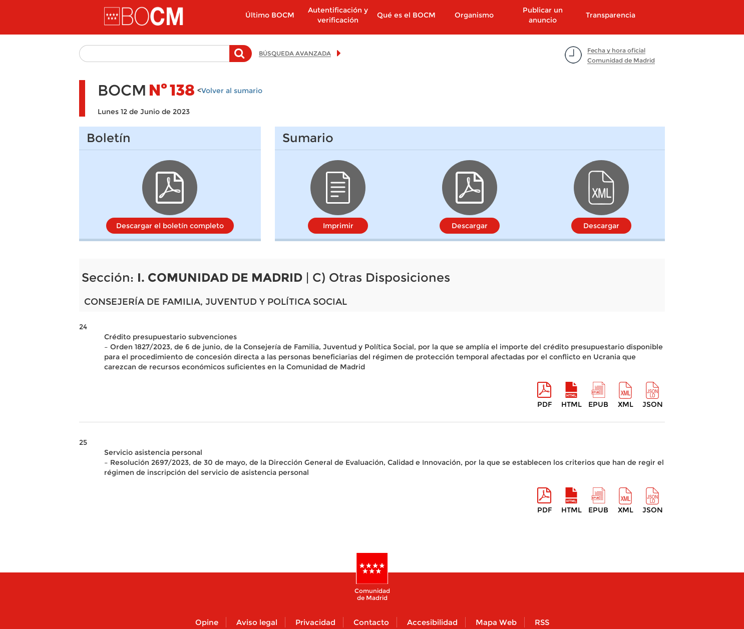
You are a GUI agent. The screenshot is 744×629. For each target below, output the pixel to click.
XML (625, 404)
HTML (571, 404)
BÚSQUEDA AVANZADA (295, 53)
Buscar (240, 58)
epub (598, 404)
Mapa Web (496, 622)
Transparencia (610, 15)
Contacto (371, 622)
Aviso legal (256, 622)
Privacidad (315, 622)
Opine (206, 622)
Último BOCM (269, 15)
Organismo (474, 15)
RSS (542, 622)
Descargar (470, 225)
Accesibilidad (432, 622)
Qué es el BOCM (406, 15)
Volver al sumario (231, 90)
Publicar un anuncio (543, 15)
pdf (544, 404)
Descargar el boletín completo (170, 225)
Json (652, 404)
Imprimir (338, 225)
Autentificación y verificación (338, 15)
